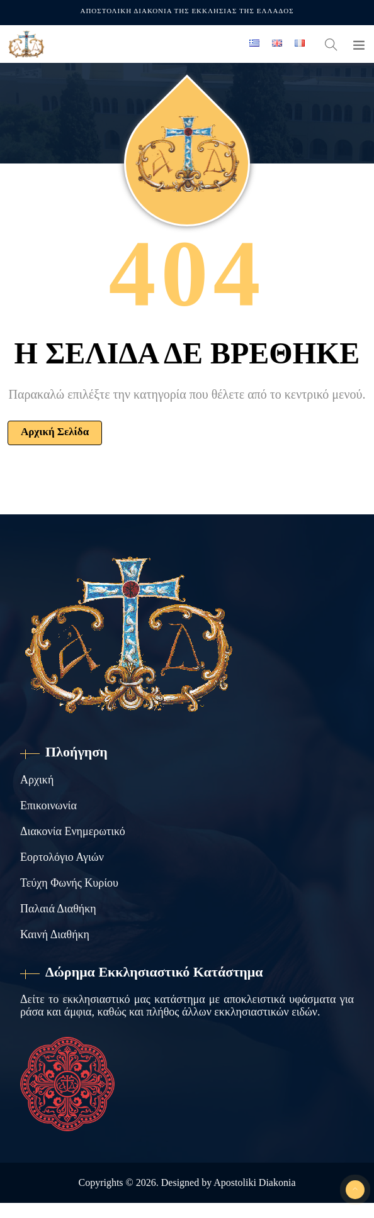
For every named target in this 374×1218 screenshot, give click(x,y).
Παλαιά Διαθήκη (58, 908)
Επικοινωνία (48, 805)
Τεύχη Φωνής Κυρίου (69, 883)
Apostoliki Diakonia (254, 1182)
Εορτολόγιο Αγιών (62, 857)
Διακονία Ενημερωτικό (72, 831)
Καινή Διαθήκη (54, 934)
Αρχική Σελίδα (55, 432)
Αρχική (37, 779)
